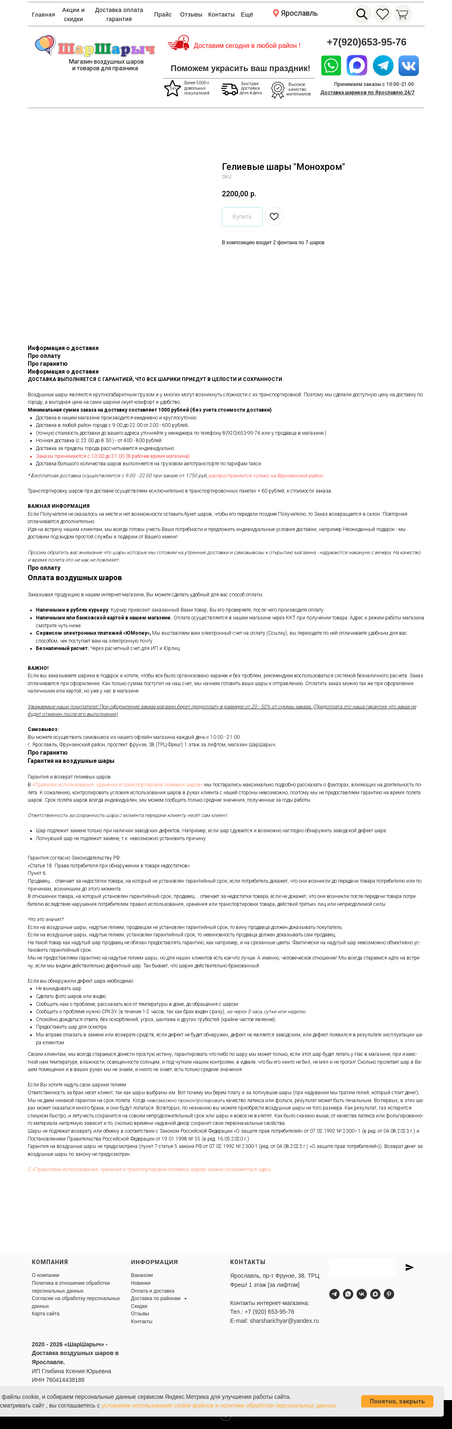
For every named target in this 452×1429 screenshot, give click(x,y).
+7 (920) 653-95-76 (269, 1311)
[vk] (362, 1294)
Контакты (221, 14)
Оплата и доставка (152, 1291)
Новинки (140, 1283)
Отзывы (191, 14)
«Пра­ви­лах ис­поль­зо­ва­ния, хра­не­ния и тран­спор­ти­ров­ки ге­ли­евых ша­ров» (117, 785)
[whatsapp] (348, 1294)
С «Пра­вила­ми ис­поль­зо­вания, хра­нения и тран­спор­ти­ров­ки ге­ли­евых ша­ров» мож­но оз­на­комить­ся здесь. (150, 1169)
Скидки (139, 1306)
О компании (45, 1275)
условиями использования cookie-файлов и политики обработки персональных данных (219, 1405)
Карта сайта (45, 1314)
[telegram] (334, 1294)
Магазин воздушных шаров (106, 61)
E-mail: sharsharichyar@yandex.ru (274, 1320)
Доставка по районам (156, 1298)
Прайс (163, 14)
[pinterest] (389, 1294)
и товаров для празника (105, 68)
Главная (43, 14)
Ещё (247, 14)
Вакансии (142, 1275)
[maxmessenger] (375, 1294)
